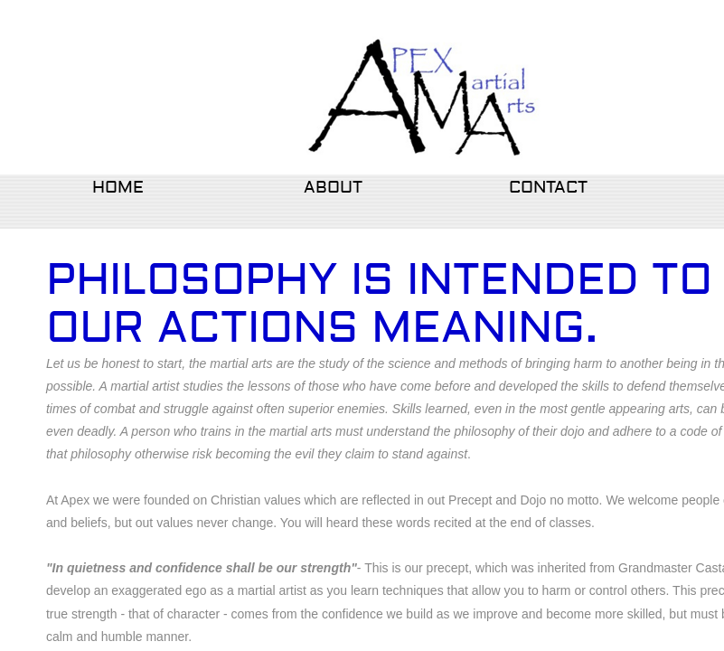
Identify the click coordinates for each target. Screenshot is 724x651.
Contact (548, 187)
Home (118, 187)
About (333, 187)
